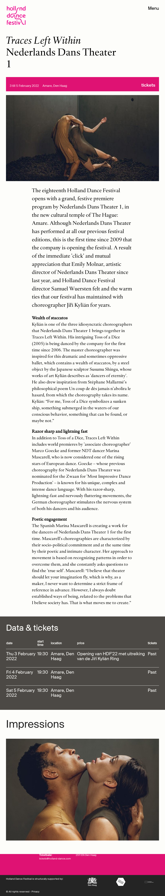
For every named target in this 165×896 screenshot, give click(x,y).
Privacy (35, 891)
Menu (153, 8)
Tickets (148, 85)
